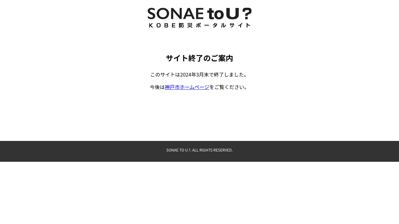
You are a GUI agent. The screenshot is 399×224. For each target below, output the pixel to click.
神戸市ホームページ (187, 87)
